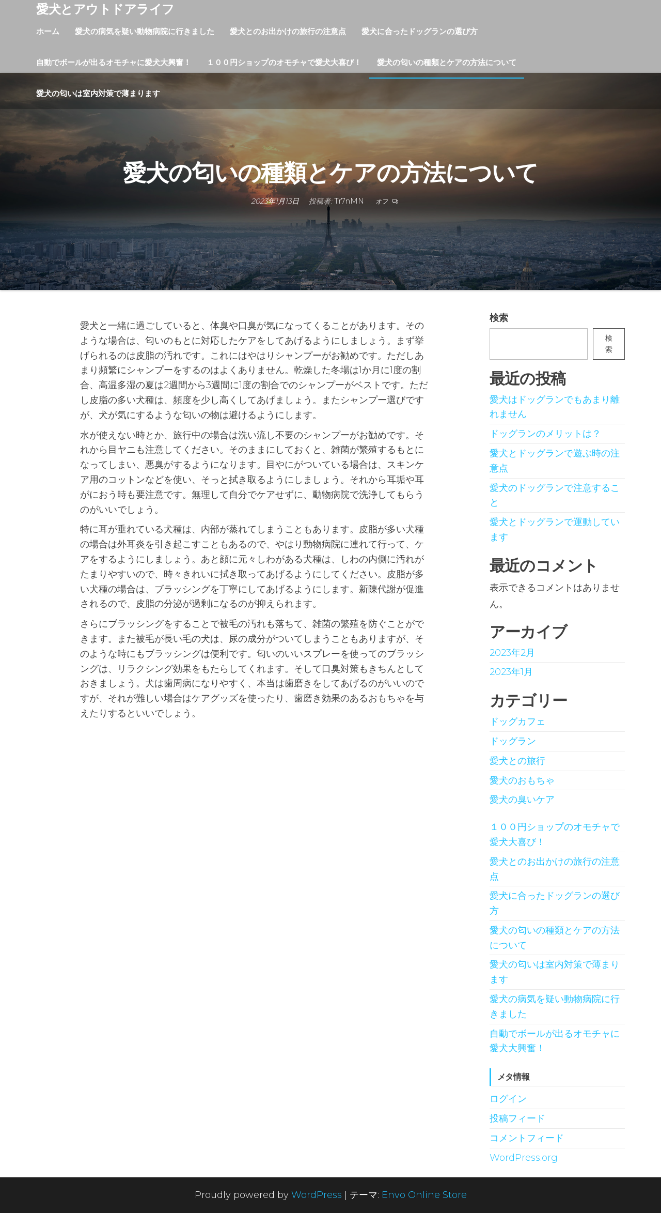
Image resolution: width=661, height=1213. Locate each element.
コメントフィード (527, 1138)
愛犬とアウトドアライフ (105, 9)
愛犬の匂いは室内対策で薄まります (98, 93)
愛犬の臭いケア (522, 799)
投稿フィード (517, 1118)
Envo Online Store (424, 1195)
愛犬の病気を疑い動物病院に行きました (144, 31)
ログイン (508, 1098)
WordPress (316, 1195)
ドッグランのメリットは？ (545, 433)
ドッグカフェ (517, 721)
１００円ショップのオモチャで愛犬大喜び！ (284, 62)
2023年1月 (511, 672)
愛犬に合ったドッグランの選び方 (419, 31)
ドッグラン (513, 741)
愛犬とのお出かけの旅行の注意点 (288, 31)
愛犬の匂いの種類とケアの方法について (446, 62)
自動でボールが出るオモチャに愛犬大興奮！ (113, 62)
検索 (499, 318)
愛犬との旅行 (517, 760)
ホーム (47, 31)
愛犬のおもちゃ (522, 780)
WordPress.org (524, 1157)
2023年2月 (512, 652)
